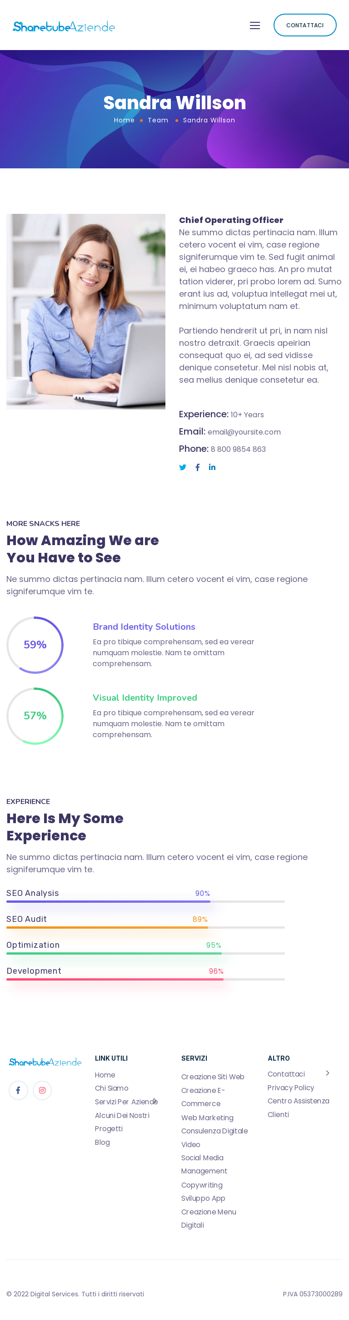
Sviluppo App (203, 1199)
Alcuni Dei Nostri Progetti (122, 1121)
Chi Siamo (111, 1088)
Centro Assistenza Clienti (298, 1107)
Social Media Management (204, 1164)
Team (158, 120)
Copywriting (201, 1185)
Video (190, 1144)
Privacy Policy (291, 1088)
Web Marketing (207, 1118)
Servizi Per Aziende (126, 1102)
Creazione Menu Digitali (208, 1218)
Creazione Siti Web (213, 1077)
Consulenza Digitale (214, 1131)
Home (124, 120)
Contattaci (286, 1074)
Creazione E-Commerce (203, 1097)
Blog (102, 1143)
